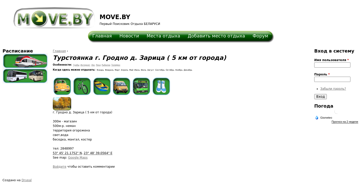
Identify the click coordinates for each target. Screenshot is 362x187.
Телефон (115, 65)
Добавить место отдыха (216, 35)
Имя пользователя (331, 60)
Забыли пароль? (333, 88)
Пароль (322, 74)
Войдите (59, 166)
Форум (260, 35)
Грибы (76, 65)
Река (98, 65)
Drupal (27, 180)
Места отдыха (163, 35)
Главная (102, 35)
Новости (129, 35)
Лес (93, 65)
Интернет (85, 65)
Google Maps (78, 157)
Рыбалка (106, 65)
